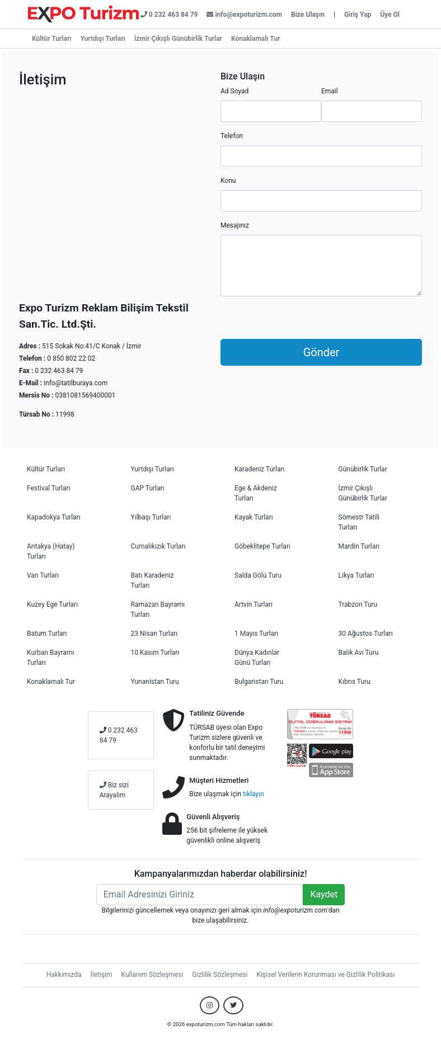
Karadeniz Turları (259, 469)
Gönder (321, 352)
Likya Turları (356, 575)
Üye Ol (390, 14)
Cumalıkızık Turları (158, 546)
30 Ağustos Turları (366, 633)
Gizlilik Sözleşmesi (219, 975)
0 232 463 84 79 (119, 735)
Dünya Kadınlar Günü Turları (256, 658)
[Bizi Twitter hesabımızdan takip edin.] (233, 1005)
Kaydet (323, 894)
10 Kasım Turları (155, 652)
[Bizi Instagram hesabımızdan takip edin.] (210, 1005)
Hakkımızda (64, 975)
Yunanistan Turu (155, 682)
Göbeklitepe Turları (262, 546)
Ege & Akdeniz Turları (255, 493)
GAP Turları (148, 488)
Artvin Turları (253, 604)
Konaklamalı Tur (255, 38)
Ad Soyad (234, 91)
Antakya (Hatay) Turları (51, 551)
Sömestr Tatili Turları (359, 522)
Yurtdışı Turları (103, 38)
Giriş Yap (357, 14)
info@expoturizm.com (244, 14)
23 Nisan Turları (154, 633)
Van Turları (43, 575)
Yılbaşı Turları (151, 517)
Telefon (232, 136)
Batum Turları (47, 633)
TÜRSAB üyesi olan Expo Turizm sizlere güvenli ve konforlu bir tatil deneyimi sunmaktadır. (227, 743)
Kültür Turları (52, 38)
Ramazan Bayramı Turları (158, 609)
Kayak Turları (253, 517)
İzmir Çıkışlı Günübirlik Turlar (178, 38)
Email (329, 91)
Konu (228, 181)
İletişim (101, 975)
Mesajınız (235, 225)
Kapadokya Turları (54, 517)
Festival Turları (49, 488)
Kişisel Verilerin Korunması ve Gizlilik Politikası (325, 975)
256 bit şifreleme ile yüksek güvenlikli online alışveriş (227, 835)
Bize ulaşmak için (226, 794)
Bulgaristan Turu (258, 682)
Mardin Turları (359, 546)
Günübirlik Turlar (363, 469)
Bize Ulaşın (308, 14)
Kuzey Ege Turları (52, 604)
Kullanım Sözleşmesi (152, 975)
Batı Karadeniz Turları (152, 580)
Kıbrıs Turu (354, 682)
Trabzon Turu (358, 604)
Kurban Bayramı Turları (50, 658)
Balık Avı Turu (359, 652)
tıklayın (253, 794)
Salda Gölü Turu (258, 575)
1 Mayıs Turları (256, 633)
